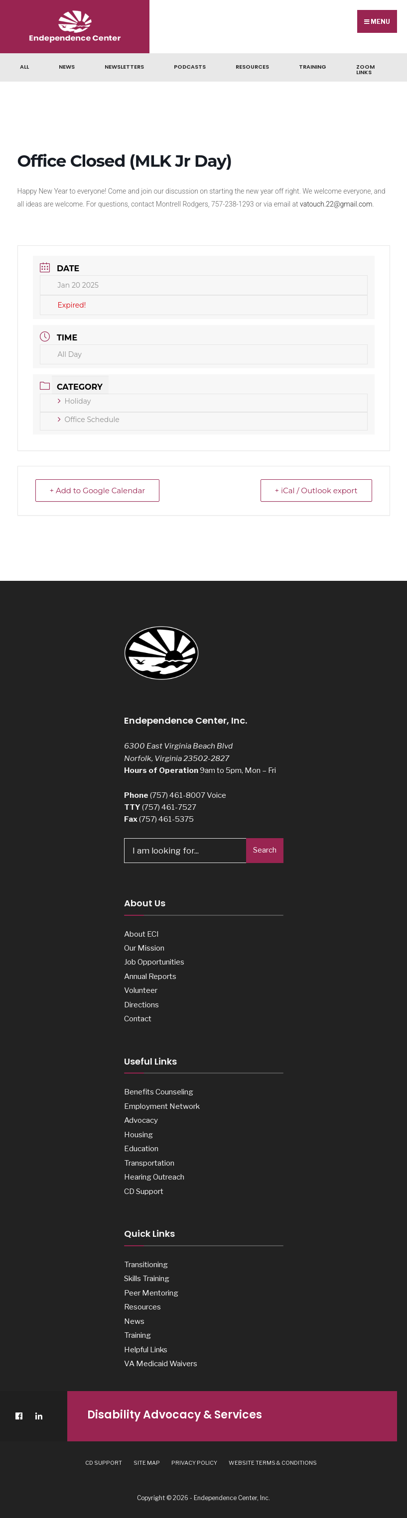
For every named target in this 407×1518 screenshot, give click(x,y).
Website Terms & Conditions (273, 1462)
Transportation (149, 1163)
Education (141, 1148)
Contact (137, 1018)
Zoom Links (365, 69)
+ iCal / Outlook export (315, 490)
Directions (141, 1004)
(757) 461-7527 (169, 807)
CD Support (143, 1191)
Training (312, 67)
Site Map (147, 1462)
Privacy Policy (194, 1462)
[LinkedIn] (38, 1416)
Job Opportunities (154, 962)
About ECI (141, 934)
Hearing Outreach (154, 1177)
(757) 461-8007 (177, 795)
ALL (24, 67)
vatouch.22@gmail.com (336, 204)
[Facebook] (18, 1416)
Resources (252, 67)
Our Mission (144, 948)
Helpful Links (145, 1349)
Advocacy (141, 1120)
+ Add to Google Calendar (97, 490)
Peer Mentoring (151, 1293)
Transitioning (146, 1264)
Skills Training (146, 1278)
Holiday (74, 401)
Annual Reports (150, 976)
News (67, 67)
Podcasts (190, 67)
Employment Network (162, 1106)
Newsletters (124, 67)
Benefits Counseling (158, 1091)
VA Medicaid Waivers (160, 1363)
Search (264, 850)
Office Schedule (89, 419)
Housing (138, 1134)
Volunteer (140, 990)
